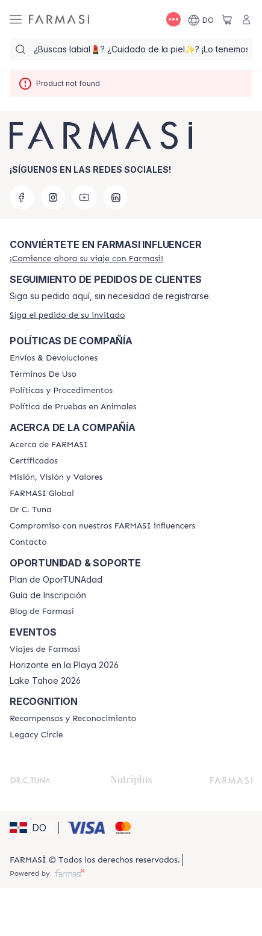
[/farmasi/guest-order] (67, 315)
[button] (32, 827)
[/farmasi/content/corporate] (42, 493)
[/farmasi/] (59, 19)
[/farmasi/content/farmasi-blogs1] (42, 611)
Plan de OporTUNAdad (56, 579)
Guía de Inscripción (48, 595)
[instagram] (53, 197)
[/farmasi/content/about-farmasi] (49, 445)
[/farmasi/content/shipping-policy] (54, 358)
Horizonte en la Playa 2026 (64, 665)
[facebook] (22, 197)
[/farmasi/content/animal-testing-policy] (73, 407)
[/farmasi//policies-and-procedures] (61, 390)
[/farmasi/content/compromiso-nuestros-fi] (102, 526)
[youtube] (84, 197)
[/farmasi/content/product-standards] (34, 461)
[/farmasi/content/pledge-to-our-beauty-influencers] (30, 510)
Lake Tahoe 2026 (45, 681)
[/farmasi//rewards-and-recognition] (73, 719)
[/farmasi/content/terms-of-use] (43, 374)
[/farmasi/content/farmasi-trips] (45, 649)
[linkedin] (116, 197)
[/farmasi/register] (86, 258)
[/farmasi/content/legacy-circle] (36, 735)
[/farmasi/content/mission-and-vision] (56, 477)
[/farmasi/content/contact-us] (28, 542)
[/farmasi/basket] (227, 19)
